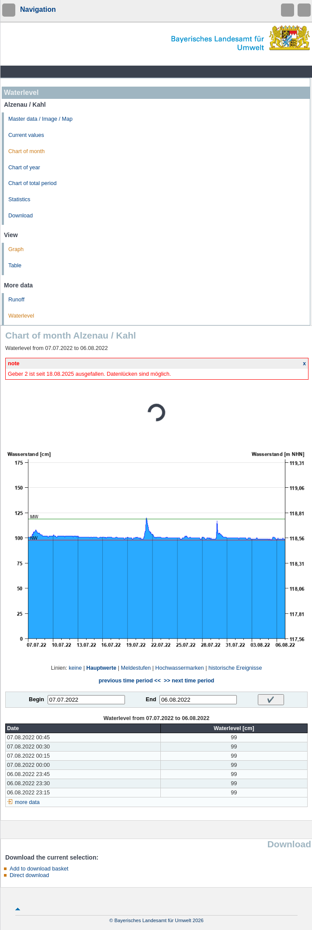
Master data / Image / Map (40, 119)
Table (14, 265)
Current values (26, 135)
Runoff (16, 300)
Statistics (19, 199)
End (151, 699)
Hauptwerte (102, 668)
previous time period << (130, 681)
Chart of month (26, 151)
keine (75, 668)
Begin (36, 699)
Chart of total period (32, 183)
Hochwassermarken (179, 668)
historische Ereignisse (235, 668)
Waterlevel (21, 316)
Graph (16, 249)
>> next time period (189, 681)
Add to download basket (39, 869)
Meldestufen (136, 668)
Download (20, 216)
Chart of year (24, 167)
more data (27, 802)
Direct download (29, 875)
